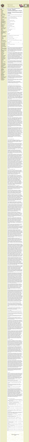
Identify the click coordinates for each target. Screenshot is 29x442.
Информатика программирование (2, 69)
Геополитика (2, 13)
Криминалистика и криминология (3, 26)
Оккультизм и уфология (3, 36)
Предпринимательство (3, 40)
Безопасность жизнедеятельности (3, 74)
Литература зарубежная (3, 55)
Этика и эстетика (2, 51)
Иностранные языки (3, 58)
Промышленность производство (3, 66)
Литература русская (3, 56)
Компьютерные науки (3, 63)
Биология (2, 70)
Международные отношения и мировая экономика (4, 31)
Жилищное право (2, 19)
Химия (1, 47)
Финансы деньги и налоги (3, 46)
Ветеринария (2, 78)
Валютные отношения (3, 77)
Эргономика (2, 52)
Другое (1, 18)
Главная (8, 8)
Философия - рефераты (3, 45)
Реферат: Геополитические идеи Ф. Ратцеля (15, 8)
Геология (2, 12)
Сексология (2, 68)
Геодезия (2, 11)
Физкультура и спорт (3, 71)
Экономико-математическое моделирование (3, 50)
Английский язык (2, 72)
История (2, 62)
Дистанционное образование (4, 17)
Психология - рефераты (3, 42)
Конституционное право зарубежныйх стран (3, 21)
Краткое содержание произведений (3, 24)
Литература (2, 54)
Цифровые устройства (3, 61)
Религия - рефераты (3, 43)
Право (1, 39)
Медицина (2, 30)
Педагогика (2, 37)
